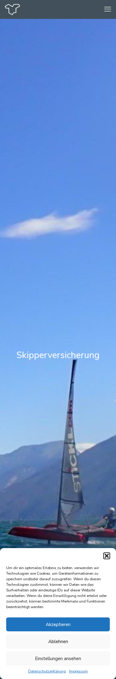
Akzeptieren (58, 624)
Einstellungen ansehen (58, 658)
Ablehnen (58, 641)
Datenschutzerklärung (47, 671)
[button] (107, 556)
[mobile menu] (107, 9)
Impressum (78, 671)
